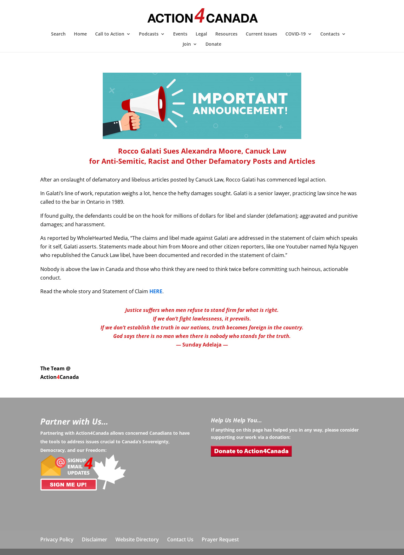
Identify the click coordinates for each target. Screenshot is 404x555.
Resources (226, 34)
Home (80, 34)
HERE (155, 291)
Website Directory (137, 539)
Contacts (330, 34)
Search (58, 34)
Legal (201, 34)
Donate (213, 44)
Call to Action (109, 34)
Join (187, 44)
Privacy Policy (57, 539)
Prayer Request (220, 539)
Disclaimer (94, 539)
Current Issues (261, 34)
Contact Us (180, 539)
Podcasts (149, 34)
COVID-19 (295, 34)
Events (180, 34)
